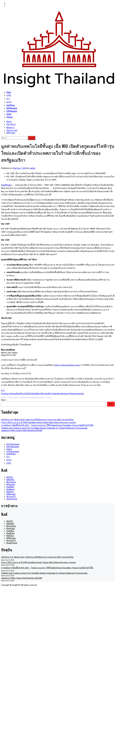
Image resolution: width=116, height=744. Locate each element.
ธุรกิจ (8, 95)
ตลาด (8, 101)
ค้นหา (3, 400)
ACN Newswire (11, 108)
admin (32, 168)
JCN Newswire (11, 110)
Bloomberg (11, 482)
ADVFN (9, 477)
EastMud (10, 487)
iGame (8, 113)
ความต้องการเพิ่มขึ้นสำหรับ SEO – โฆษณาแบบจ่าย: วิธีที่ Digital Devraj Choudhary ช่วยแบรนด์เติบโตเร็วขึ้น (47, 425)
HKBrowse (11, 494)
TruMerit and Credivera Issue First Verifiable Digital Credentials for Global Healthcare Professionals (44, 428)
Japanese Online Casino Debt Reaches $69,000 (21, 430)
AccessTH (11, 496)
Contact (9, 116)
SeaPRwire (10, 105)
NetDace (10, 492)
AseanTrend (11, 499)
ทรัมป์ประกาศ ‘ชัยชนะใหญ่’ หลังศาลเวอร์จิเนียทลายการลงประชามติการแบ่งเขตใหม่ (37, 419)
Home (8, 92)
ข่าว (8, 98)
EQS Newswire (12, 446)
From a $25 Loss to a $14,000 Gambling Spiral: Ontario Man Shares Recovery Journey (38, 422)
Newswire (10, 484)
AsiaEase (10, 489)
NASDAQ (10, 479)
